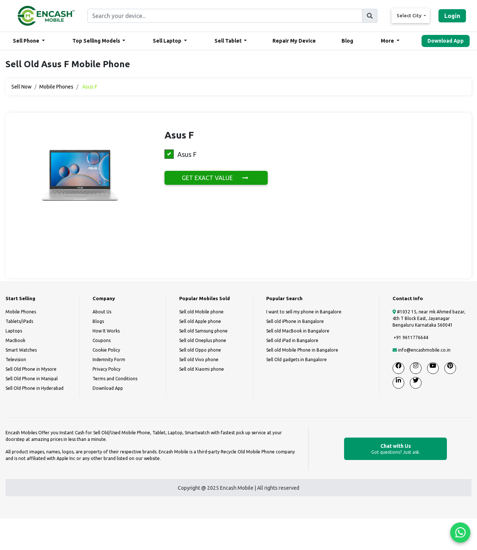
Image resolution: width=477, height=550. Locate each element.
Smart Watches (21, 350)
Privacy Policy (106, 369)
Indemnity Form (109, 359)
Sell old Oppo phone (200, 350)
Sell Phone (26, 41)
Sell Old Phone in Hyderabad (35, 388)
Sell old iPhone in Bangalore (295, 321)
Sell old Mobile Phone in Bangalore (302, 350)
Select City (410, 15)
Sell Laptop (168, 41)
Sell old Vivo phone (198, 359)
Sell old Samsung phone (203, 330)
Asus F (180, 154)
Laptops (14, 330)
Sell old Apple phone (200, 321)
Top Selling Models (96, 41)
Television (16, 359)
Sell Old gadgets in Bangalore (296, 359)
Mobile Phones (56, 87)
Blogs (98, 321)
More (388, 41)
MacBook (15, 340)
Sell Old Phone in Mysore (31, 369)
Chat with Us (395, 449)
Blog (347, 41)
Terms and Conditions (115, 378)
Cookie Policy (106, 350)
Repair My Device (294, 41)
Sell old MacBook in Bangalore (297, 330)
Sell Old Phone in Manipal (32, 378)
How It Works (106, 330)
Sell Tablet (228, 41)
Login (452, 15)
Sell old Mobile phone (201, 311)
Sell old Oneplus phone (202, 340)
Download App (445, 41)
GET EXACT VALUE (216, 178)
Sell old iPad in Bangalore (292, 340)
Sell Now (21, 87)
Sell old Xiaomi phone (201, 369)
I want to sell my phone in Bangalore (304, 311)
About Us (102, 311)
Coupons (102, 340)
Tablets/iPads (19, 321)
